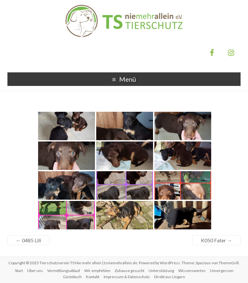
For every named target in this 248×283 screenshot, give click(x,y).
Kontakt (92, 276)
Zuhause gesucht (129, 270)
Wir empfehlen (97, 270)
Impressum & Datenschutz (127, 276)
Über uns (35, 270)
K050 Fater (216, 240)
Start (19, 270)
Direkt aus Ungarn (169, 276)
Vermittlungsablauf (63, 270)
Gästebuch (72, 276)
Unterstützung (161, 270)
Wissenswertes (192, 270)
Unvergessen (221, 270)
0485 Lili (28, 240)
